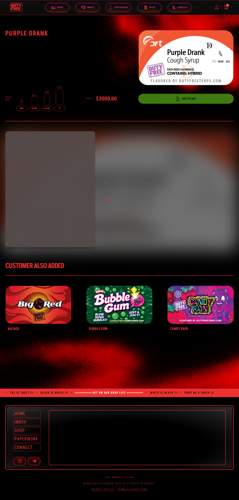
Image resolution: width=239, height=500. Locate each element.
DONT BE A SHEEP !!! (199, 393)
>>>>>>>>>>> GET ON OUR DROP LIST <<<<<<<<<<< (109, 393)
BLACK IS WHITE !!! (54, 393)
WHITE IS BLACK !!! (164, 393)
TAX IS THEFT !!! (22, 393)
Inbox (87, 7)
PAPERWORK (26, 439)
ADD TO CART (186, 98)
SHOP (20, 430)
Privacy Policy (102, 489)
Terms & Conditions (133, 489)
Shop (150, 7)
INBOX (20, 422)
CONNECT (24, 447)
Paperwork (118, 7)
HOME (20, 413)
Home (57, 7)
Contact (180, 7)
